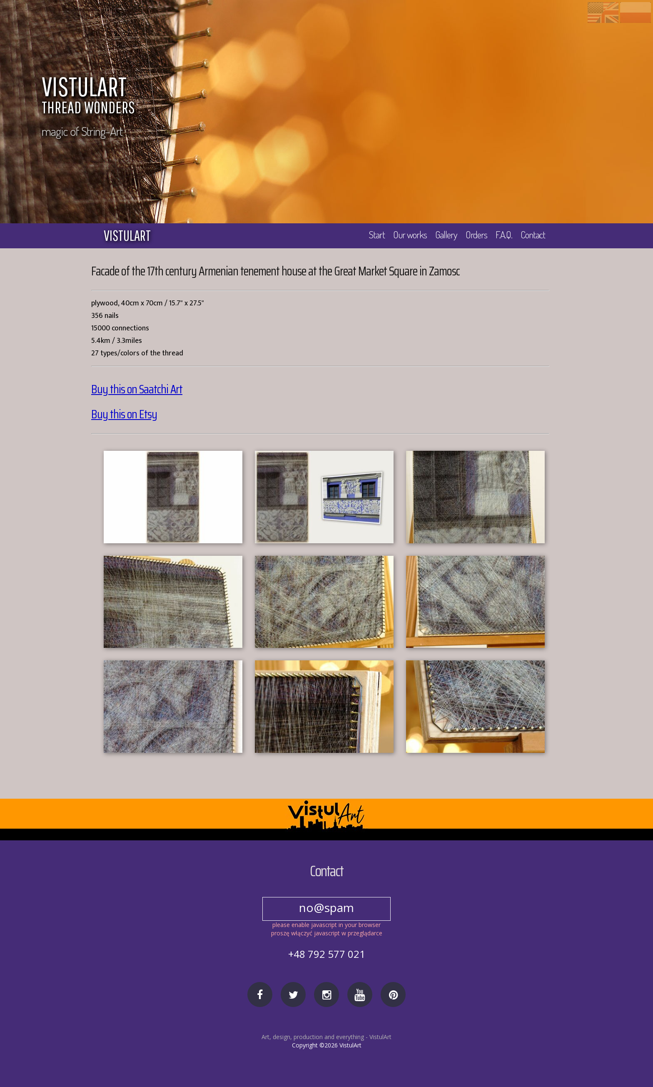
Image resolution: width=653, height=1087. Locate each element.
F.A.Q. (503, 235)
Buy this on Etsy (124, 414)
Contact (532, 235)
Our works (406, 235)
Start (373, 235)
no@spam (326, 907)
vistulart (127, 235)
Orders (475, 235)
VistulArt (380, 1037)
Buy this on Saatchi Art (137, 389)
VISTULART (264, 96)
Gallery (444, 235)
